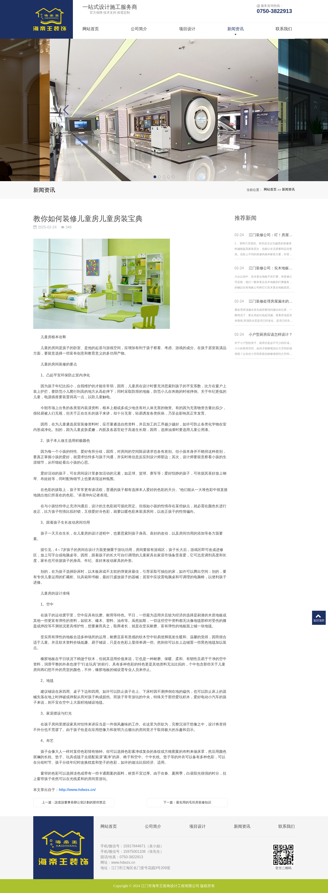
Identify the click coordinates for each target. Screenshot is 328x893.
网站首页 (270, 189)
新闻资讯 (288, 189)
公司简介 (153, 826)
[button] (155, 176)
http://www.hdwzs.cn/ (77, 790)
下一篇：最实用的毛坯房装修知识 (187, 802)
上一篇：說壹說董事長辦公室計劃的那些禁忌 (74, 802)
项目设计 (197, 826)
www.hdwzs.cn (123, 862)
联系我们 (286, 826)
